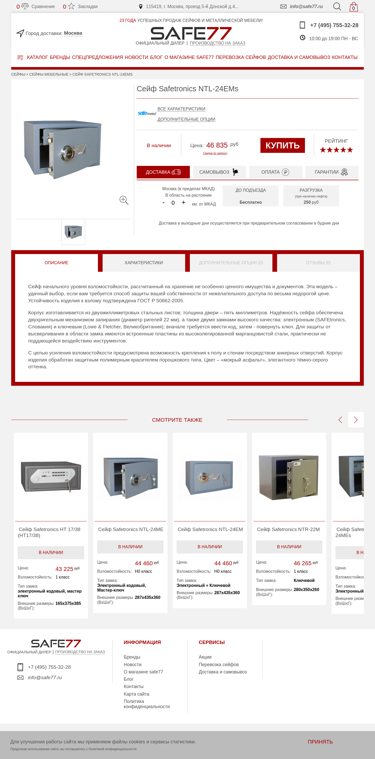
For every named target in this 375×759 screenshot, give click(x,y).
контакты (345, 57)
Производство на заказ (217, 43)
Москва (73, 33)
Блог (156, 57)
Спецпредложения (97, 57)
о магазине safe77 (189, 57)
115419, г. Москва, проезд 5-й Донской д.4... (188, 6)
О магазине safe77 (143, 671)
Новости (136, 57)
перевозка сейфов (241, 57)
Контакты (133, 686)
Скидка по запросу (215, 153)
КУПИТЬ (283, 145)
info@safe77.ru (301, 6)
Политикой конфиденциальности (112, 749)
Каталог (32, 57)
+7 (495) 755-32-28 (328, 25)
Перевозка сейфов (219, 664)
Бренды (60, 57)
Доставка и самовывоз (223, 671)
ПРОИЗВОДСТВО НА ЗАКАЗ (80, 652)
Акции (205, 657)
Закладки (80, 6)
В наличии (51, 552)
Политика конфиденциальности (147, 704)
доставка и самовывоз (299, 57)
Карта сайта (136, 694)
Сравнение (35, 6)
